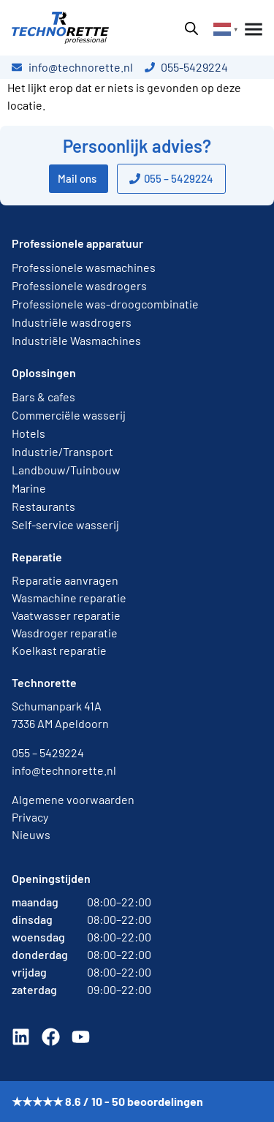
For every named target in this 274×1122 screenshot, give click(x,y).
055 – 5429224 (48, 752)
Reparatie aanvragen (65, 580)
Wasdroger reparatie (65, 633)
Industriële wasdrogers (72, 322)
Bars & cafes (43, 396)
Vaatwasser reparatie (66, 615)
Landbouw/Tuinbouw (66, 470)
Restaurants (43, 506)
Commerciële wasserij (69, 415)
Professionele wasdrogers (79, 285)
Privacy (30, 817)
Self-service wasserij (65, 524)
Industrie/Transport (62, 451)
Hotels (28, 433)
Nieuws (31, 834)
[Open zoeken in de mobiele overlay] (191, 28)
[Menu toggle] (250, 29)
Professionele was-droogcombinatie (105, 304)
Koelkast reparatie (59, 650)
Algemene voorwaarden (73, 799)
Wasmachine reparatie (69, 597)
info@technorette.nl (64, 770)
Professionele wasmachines (84, 267)
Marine (29, 488)
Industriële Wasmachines (76, 340)
